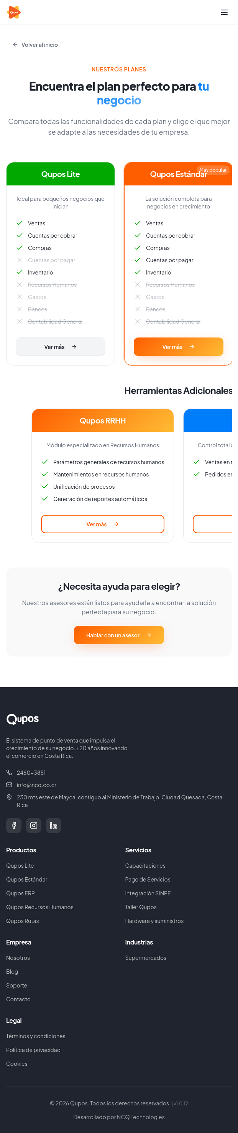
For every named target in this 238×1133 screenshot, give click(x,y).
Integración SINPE (148, 893)
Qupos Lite (20, 865)
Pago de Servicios (148, 879)
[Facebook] (13, 825)
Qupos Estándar (26, 879)
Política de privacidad (33, 1049)
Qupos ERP (20, 893)
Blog (12, 971)
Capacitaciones (145, 865)
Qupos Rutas (22, 920)
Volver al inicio (35, 44)
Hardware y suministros (154, 920)
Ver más (60, 346)
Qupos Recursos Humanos (40, 906)
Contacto (18, 999)
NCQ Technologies (141, 1116)
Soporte (16, 985)
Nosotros (18, 957)
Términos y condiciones (36, 1035)
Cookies (17, 1063)
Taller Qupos (141, 906)
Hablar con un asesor (119, 635)
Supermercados (146, 957)
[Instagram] (33, 825)
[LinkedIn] (53, 825)
